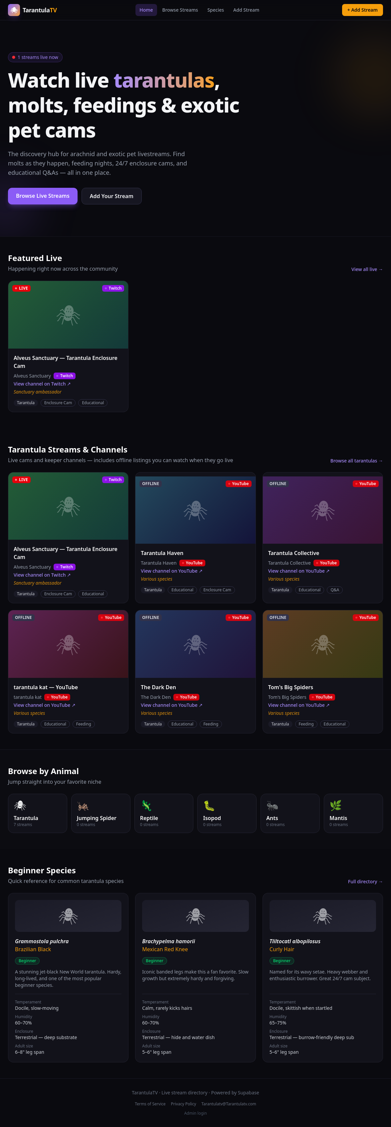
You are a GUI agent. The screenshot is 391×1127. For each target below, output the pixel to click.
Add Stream (246, 10)
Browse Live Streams (43, 195)
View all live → (367, 269)
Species (215, 10)
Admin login (195, 1113)
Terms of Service (150, 1104)
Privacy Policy (183, 1104)
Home (146, 10)
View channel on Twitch (42, 384)
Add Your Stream (111, 196)
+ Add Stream (362, 10)
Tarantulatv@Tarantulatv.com (228, 1104)
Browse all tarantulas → (356, 460)
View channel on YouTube (172, 571)
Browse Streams (180, 10)
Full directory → (365, 881)
